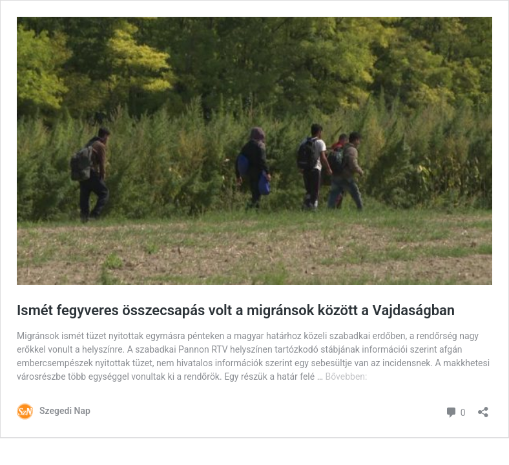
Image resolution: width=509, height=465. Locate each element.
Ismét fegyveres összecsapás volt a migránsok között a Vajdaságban (236, 310)
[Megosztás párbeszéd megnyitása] (483, 408)
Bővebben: (347, 376)
